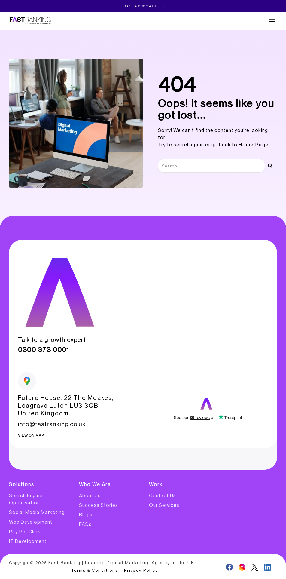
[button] (272, 21)
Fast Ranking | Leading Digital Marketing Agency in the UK (119, 562)
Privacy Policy (141, 569)
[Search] (270, 166)
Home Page (254, 145)
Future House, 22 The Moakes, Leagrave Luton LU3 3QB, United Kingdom (66, 405)
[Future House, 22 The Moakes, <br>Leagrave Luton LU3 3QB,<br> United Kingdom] (27, 381)
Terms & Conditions (94, 569)
